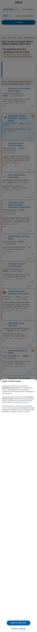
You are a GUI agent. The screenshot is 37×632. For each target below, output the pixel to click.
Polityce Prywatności (23, 402)
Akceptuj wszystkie (18, 623)
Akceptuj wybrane (18, 629)
